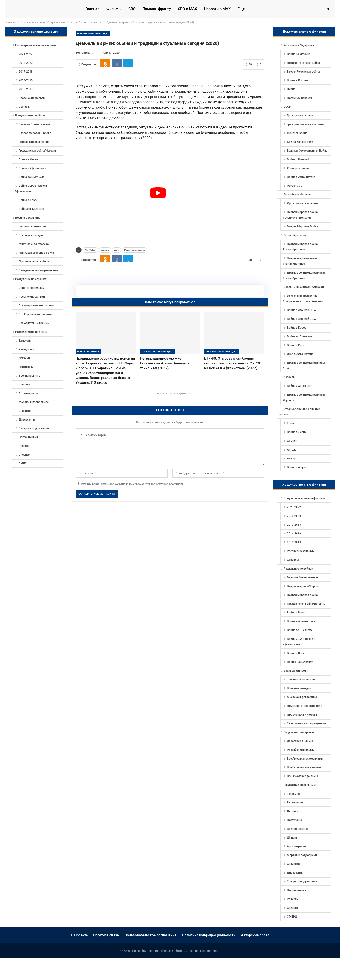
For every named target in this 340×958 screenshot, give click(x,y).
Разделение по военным (300, 785)
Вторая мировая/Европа (303, 586)
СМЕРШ (292, 916)
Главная (92, 9)
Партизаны (294, 820)
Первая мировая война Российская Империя (300, 215)
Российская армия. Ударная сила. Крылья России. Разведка (93, 33)
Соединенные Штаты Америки (304, 287)
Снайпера (293, 864)
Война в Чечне (296, 612)
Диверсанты (295, 872)
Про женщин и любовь (302, 714)
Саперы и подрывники (302, 881)
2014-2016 (294, 533)
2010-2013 (294, 542)
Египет (291, 423)
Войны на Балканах (300, 662)
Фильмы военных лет (301, 679)
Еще (241, 9)
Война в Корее (296, 327)
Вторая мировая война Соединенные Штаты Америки (303, 298)
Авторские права (255, 935)
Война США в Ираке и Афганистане (299, 641)
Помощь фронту (156, 9)
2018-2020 (294, 516)
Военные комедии (299, 688)
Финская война (297, 133)
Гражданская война (300, 115)
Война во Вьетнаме (299, 336)
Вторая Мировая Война (302, 226)
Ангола (291, 449)
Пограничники (296, 890)
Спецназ (292, 907)
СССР (287, 106)
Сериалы (293, 559)
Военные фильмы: (296, 670)
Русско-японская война (302, 203)
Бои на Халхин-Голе (300, 141)
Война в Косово (297, 80)
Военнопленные (297, 828)
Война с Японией (298, 159)
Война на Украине (88, 450)
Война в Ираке (296, 345)
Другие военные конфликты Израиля (304, 397)
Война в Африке (297, 467)
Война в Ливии (296, 432)
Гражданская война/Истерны (306, 603)
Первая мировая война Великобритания (300, 246)
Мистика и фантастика (302, 697)
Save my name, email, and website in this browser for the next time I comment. (132, 583)
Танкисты (293, 793)
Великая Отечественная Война (307, 150)
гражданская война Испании (306, 124)
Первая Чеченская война (303, 62)
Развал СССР (295, 185)
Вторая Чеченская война (303, 71)
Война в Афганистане (301, 177)
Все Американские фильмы (305, 758)
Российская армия (134, 349)
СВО (132, 9)
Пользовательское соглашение (150, 935)
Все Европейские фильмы (304, 767)
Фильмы (113, 9)
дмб (116, 349)
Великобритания (295, 235)
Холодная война (298, 168)
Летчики (292, 811)
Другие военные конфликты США (304, 365)
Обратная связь (106, 935)
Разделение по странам (299, 732)
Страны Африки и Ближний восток (299, 411)
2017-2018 (294, 524)
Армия (105, 349)
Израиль (289, 377)
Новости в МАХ (217, 9)
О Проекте (79, 935)
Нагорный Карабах (299, 98)
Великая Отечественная (302, 577)
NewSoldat (90, 349)
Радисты (293, 899)
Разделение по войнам (298, 568)
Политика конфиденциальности (208, 935)
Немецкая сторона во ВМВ (304, 706)
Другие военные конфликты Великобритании (304, 275)
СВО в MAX (187, 9)
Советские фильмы (300, 741)
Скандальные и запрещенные (306, 723)
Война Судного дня (299, 385)
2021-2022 (294, 507)
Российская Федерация (299, 45)
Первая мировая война (302, 595)
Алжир (291, 458)
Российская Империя (298, 194)
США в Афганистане (300, 354)
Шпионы (292, 837)
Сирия (291, 89)
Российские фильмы (301, 551)
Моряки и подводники (302, 855)
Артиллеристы (296, 846)
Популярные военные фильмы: (304, 498)
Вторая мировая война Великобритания (300, 261)
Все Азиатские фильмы (302, 776)
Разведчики (295, 802)
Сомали (292, 440)
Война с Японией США (301, 310)
